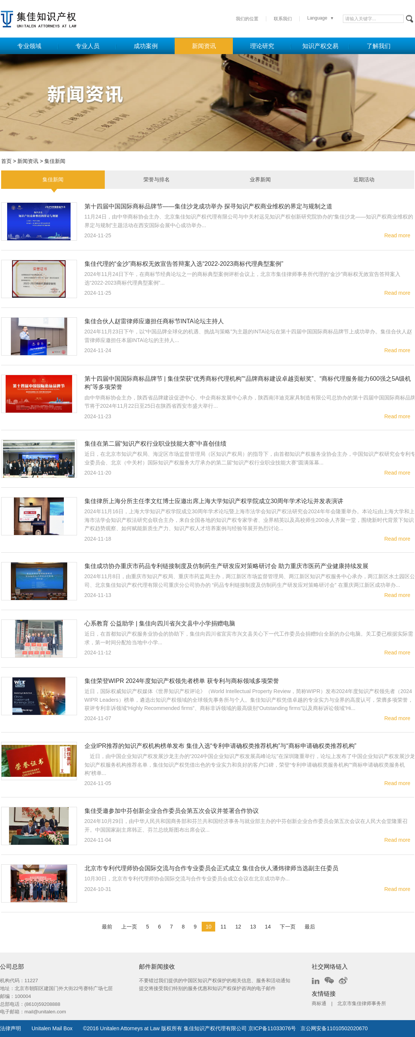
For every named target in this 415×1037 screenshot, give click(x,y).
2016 (92, 1028)
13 (253, 927)
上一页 (129, 927)
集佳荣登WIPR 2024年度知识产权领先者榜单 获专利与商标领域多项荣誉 (182, 681)
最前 (107, 927)
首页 (6, 161)
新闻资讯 (204, 46)
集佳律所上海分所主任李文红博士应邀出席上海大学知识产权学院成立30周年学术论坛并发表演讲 (214, 501)
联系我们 (283, 18)
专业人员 (87, 46)
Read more (397, 235)
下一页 (288, 927)
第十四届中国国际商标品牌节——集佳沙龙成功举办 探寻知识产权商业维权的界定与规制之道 (208, 206)
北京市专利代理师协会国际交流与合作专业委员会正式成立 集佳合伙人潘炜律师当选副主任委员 (211, 868)
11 (223, 927)
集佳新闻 (54, 161)
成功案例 (146, 46)
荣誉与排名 (156, 179)
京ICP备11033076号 (272, 1028)
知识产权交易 (320, 46)
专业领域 (29, 46)
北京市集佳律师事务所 (361, 1003)
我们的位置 (247, 18)
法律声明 (10, 1028)
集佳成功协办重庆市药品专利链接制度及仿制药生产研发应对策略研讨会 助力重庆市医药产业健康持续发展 (226, 566)
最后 (310, 927)
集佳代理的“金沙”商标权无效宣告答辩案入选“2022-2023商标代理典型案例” (184, 264)
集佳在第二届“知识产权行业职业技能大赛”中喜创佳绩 (156, 443)
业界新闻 (260, 179)
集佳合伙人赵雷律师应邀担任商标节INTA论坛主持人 (154, 321)
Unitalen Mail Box (52, 1028)
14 (268, 927)
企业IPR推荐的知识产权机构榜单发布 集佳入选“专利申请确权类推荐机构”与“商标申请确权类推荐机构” (220, 746)
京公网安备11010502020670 (334, 1028)
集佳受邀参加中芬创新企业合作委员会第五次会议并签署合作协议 (172, 811)
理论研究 (262, 46)
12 (238, 927)
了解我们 (379, 46)
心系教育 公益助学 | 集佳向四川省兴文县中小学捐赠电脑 (160, 623)
